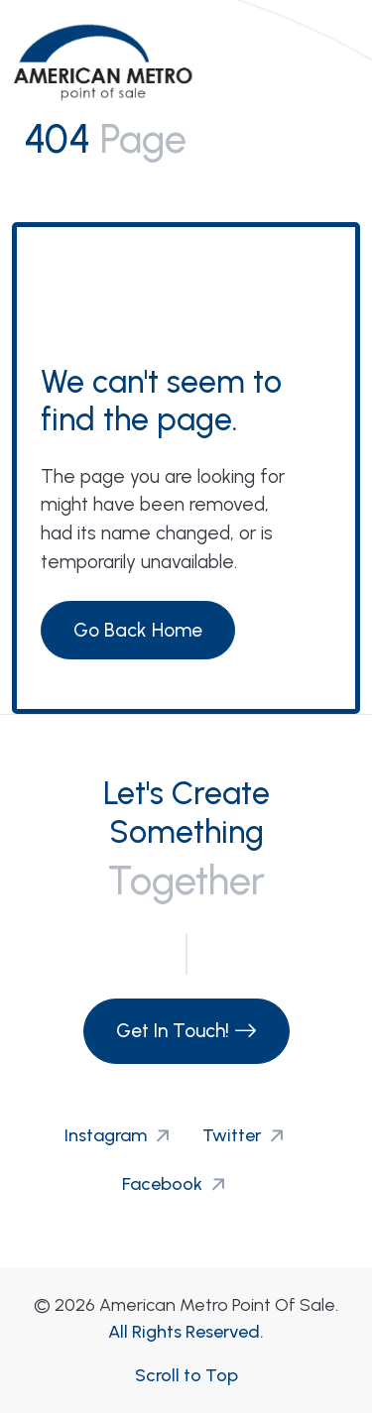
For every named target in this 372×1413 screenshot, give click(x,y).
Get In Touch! (186, 1030)
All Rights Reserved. (186, 1332)
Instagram (121, 1135)
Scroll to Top (186, 1375)
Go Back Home (137, 630)
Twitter (247, 1135)
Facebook (178, 1184)
